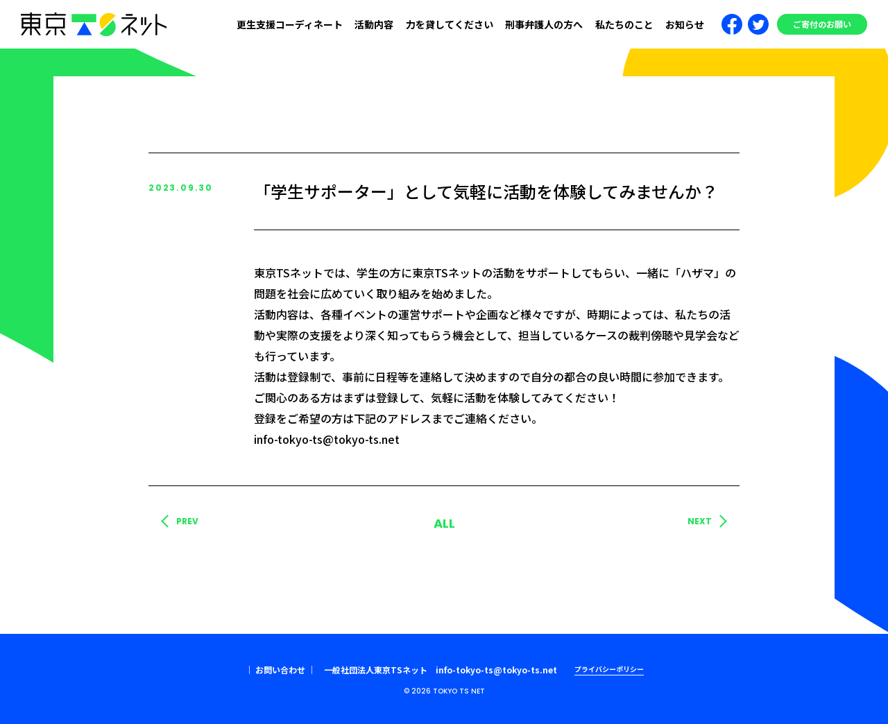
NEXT (700, 521)
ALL (444, 523)
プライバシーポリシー (609, 669)
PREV (187, 521)
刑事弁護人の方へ (544, 24)
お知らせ (684, 24)
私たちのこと (624, 24)
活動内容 (374, 24)
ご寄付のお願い (822, 24)
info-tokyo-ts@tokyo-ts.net (496, 669)
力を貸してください (449, 24)
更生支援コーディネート (290, 24)
